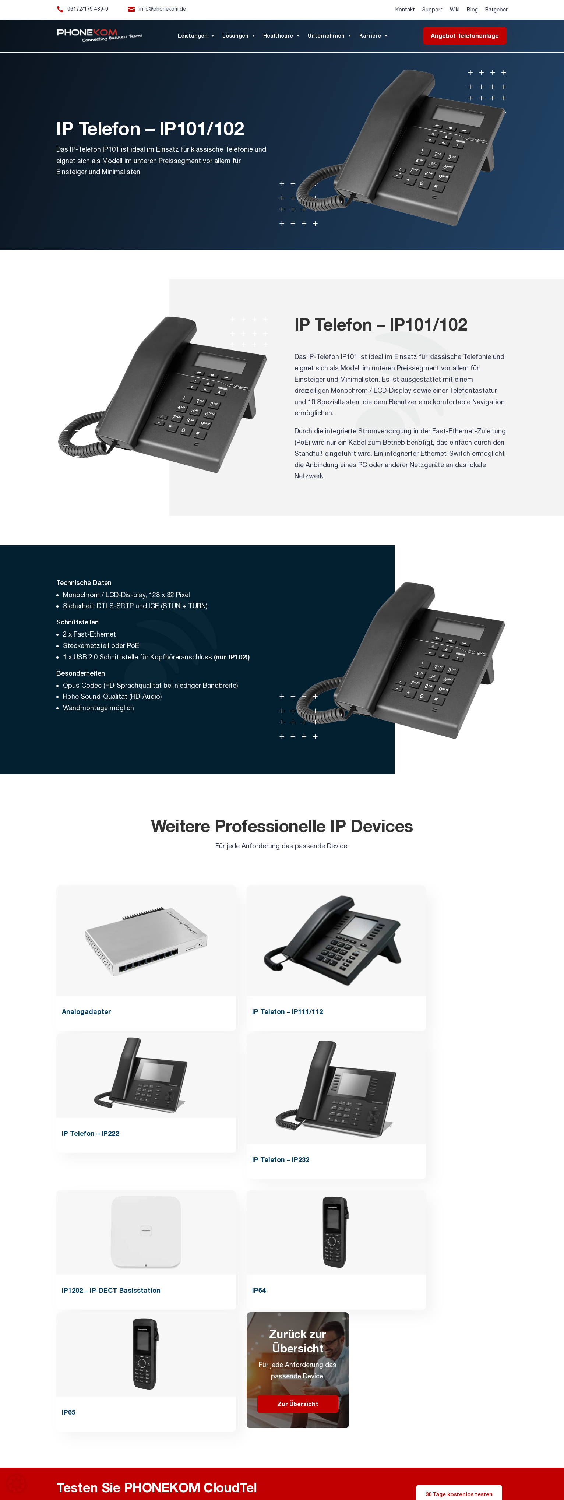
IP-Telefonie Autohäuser (396, 1468)
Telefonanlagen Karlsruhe (398, 1462)
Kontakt (405, 10)
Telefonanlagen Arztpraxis (343, 1468)
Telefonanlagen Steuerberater (161, 1468)
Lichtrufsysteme (366, 1432)
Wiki (454, 10)
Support (432, 10)
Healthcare (281, 35)
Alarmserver (199, 1462)
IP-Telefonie (222, 1432)
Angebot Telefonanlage (465, 35)
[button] (16, 1484)
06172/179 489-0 (87, 9)
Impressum (422, 1274)
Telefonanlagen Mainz (289, 1462)
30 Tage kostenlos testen (459, 1191)
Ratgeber (496, 10)
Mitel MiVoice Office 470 (128, 1474)
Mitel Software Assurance (181, 1474)
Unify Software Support (233, 1474)
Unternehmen (330, 35)
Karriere (373, 35)
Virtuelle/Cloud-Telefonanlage (290, 1432)
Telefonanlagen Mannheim (454, 1462)
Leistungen (196, 35)
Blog (472, 10)
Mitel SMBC (89, 1474)
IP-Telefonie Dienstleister (447, 1468)
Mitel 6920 (270, 1474)
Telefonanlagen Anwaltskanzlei (225, 1468)
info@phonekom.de (162, 9)
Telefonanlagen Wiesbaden (342, 1462)
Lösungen (239, 35)
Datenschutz (424, 1287)
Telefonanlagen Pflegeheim (286, 1468)
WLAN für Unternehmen (432, 1432)
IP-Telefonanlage (173, 1432)
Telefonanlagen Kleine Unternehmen (92, 1468)
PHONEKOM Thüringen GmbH (450, 1323)
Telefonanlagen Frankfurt (239, 1462)
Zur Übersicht (456, 1101)
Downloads (306, 1359)
